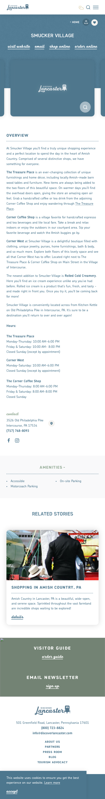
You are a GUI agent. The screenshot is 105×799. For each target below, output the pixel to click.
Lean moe (52, 783)
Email (39, 46)
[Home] (19, 7)
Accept (12, 791)
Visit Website (19, 46)
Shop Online (59, 46)
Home (74, 22)
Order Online (86, 46)
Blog (52, 767)
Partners (52, 757)
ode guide (52, 660)
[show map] (51, 423)
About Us (52, 752)
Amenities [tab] (51, 467)
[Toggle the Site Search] (88, 7)
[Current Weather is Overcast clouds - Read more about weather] (81, 7)
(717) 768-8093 (17, 431)
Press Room (52, 762)
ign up (52, 689)
